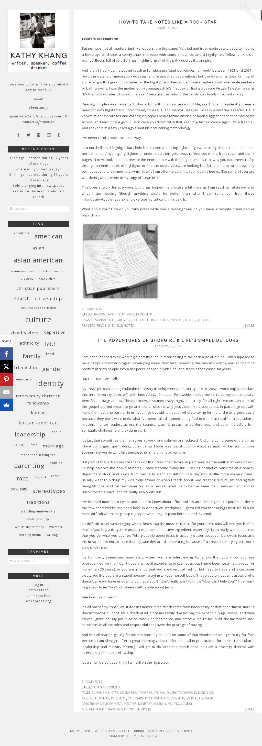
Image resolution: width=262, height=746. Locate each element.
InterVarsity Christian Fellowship (156, 698)
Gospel (87, 698)
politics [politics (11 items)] (56, 462)
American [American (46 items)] (48, 236)
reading (103, 325)
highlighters (144, 320)
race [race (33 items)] (23, 478)
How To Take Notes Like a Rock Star (168, 22)
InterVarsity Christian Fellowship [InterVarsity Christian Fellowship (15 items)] (38, 399)
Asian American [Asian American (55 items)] (38, 260)
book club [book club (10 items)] (47, 279)
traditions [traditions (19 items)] (38, 502)
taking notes (123, 325)
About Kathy (38, 107)
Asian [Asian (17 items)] (38, 248)
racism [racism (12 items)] (40, 476)
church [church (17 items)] (22, 298)
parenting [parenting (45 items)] (29, 465)
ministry (145, 703)
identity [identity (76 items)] (50, 383)
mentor (177, 320)
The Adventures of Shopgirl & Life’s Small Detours (168, 340)
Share (249, 326)
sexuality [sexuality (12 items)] (19, 489)
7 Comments (92, 309)
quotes (203, 320)
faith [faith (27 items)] (50, 343)
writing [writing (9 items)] (52, 535)
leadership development (102, 703)
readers (88, 325)
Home (38, 98)
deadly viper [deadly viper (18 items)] (25, 333)
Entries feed (38, 590)
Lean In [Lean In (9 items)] (56, 432)
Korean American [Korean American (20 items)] (38, 423)
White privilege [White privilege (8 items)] (38, 519)
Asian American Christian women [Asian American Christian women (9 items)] (38, 271)
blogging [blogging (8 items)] (27, 278)
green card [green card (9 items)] (22, 379)
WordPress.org (38, 601)
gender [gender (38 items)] (52, 369)
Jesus (190, 698)
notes (190, 320)
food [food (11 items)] (50, 354)
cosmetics (128, 692)
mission (160, 703)
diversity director (198, 692)
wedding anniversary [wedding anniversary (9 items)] (38, 511)
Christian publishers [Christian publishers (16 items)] (38, 288)
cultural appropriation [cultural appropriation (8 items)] (38, 308)
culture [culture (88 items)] (38, 319)
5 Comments (92, 681)
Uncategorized (107, 687)
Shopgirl (144, 709)
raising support (121, 709)
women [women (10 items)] (55, 527)
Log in (38, 585)
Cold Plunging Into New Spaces (38, 185)
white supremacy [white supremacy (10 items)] (29, 527)
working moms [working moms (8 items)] (30, 534)
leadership (143, 314)
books (99, 314)
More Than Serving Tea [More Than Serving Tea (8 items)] (38, 455)
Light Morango (137, 736)
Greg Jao (124, 320)
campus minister (104, 692)
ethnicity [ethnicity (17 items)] (29, 343)
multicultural (180, 703)
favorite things (119, 314)
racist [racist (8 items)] (55, 476)
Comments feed (39, 596)
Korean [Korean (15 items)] (38, 412)
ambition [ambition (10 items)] (21, 233)
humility (102, 698)
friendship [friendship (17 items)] (25, 367)
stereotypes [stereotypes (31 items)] (49, 491)
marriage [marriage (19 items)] (53, 446)
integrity (118, 698)
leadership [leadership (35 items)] (30, 434)
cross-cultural (151, 692)
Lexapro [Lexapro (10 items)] (19, 445)
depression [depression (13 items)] (55, 332)
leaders (162, 320)
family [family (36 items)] (32, 356)
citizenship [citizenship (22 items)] (48, 298)
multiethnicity (94, 709)
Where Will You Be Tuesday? (38, 169)
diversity (174, 692)
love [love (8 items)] (34, 444)
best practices (103, 320)
